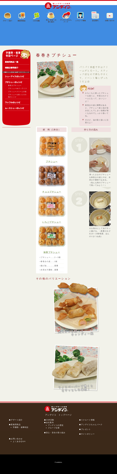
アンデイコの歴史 (56, 425)
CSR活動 (50, 420)
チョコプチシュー (51, 192)
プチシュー (52, 161)
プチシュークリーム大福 (17, 91)
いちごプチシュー (51, 222)
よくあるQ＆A (19, 441)
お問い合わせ (16, 439)
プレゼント (86, 429)
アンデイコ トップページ (58, 415)
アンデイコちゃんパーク (91, 425)
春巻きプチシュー (14, 85)
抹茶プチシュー (52, 252)
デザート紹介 (16, 420)
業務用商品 (16, 425)
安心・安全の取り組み (55, 433)
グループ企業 (54, 428)
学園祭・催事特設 (20, 427)
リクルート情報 (88, 420)
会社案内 (50, 422)
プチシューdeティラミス (17, 88)
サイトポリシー (88, 434)
